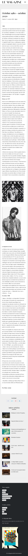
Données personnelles (7, 496)
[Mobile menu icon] (25, 2)
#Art (16, 19)
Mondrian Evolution (15, 437)
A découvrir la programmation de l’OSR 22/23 (18, 470)
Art (3, 511)
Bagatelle (4, 513)
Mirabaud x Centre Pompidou (18, 413)
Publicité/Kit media (6, 498)
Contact (4, 500)
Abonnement (5, 494)
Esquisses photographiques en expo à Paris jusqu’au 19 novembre (18, 431)
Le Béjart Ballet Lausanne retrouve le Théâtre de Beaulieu (18, 462)
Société (4, 509)
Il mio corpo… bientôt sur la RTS (17, 446)
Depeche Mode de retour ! (17, 421)
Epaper (4, 492)
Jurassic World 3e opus (16, 453)
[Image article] (6, 415)
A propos (4, 490)
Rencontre (5, 507)
